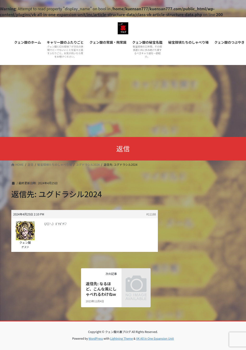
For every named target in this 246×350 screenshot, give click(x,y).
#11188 (151, 214)
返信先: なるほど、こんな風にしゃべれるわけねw (101, 289)
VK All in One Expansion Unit (155, 338)
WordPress (96, 338)
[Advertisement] (123, 101)
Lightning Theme (121, 338)
